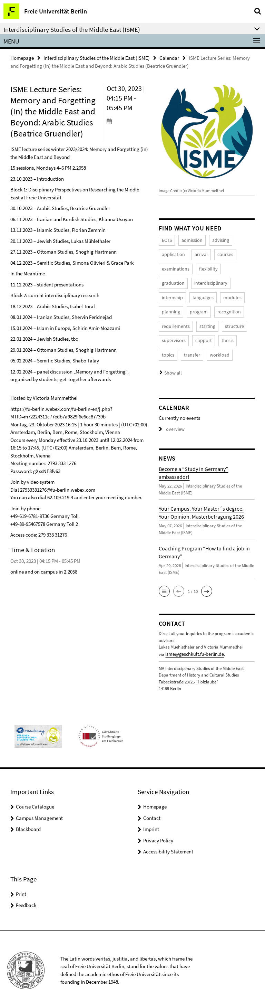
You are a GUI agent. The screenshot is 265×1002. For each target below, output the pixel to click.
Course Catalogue (35, 798)
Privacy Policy (158, 832)
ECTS (166, 240)
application (172, 253)
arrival (199, 253)
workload (170, 349)
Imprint (151, 820)
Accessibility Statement (168, 843)
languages (171, 294)
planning (224, 294)
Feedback (26, 897)
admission (190, 240)
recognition (199, 308)
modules (199, 294)
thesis (191, 335)
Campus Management (39, 809)
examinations (174, 267)
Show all (172, 366)
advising (217, 240)
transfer (234, 335)
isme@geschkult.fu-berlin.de (191, 646)
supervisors (223, 321)
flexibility (205, 267)
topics (211, 335)
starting (169, 321)
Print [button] (21, 885)
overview (171, 422)
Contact (151, 809)
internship (211, 280)
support (169, 335)
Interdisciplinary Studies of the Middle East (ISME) (96, 57)
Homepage (22, 57)
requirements (231, 308)
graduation (233, 267)
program (170, 308)
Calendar (169, 57)
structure (194, 321)
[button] (164, 584)
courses (222, 253)
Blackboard (28, 820)
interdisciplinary (177, 280)
